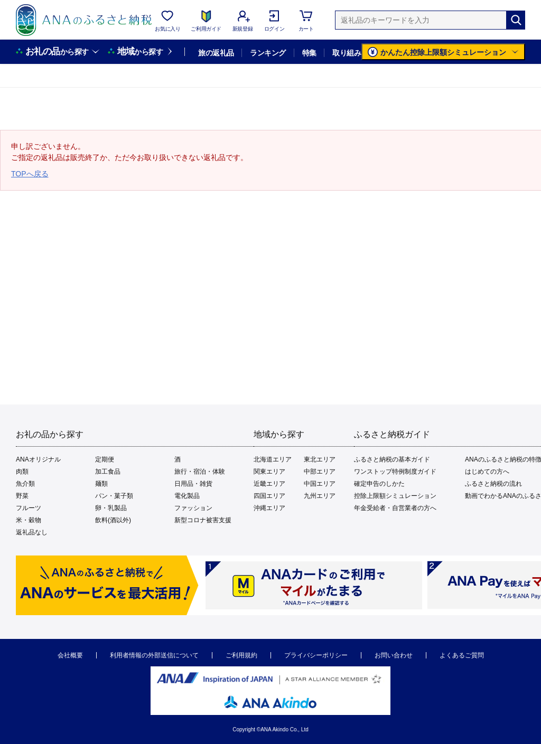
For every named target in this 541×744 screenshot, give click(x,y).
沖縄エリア (269, 508)
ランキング (267, 53)
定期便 (104, 459)
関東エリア (269, 471)
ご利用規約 (241, 655)
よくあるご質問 (462, 655)
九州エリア (319, 496)
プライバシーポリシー (316, 655)
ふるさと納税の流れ (493, 483)
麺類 (101, 483)
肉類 (22, 471)
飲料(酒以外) (113, 520)
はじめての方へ (487, 471)
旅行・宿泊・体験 (199, 471)
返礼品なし (32, 532)
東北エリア (319, 459)
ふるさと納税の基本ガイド (392, 459)
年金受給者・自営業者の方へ (395, 508)
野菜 (22, 496)
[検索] (515, 20)
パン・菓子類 (114, 496)
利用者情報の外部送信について (154, 655)
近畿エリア (269, 483)
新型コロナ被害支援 (202, 520)
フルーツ (28, 508)
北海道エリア (273, 459)
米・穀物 (28, 520)
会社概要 (70, 655)
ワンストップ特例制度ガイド (395, 471)
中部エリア (319, 471)
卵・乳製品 (111, 508)
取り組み (346, 53)
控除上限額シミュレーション (395, 496)
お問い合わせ (394, 655)
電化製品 (187, 496)
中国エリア (319, 483)
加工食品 (107, 471)
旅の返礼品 (216, 53)
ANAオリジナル (38, 459)
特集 (309, 53)
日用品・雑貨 (193, 483)
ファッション (193, 508)
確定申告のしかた (379, 483)
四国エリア (269, 496)
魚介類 (25, 483)
